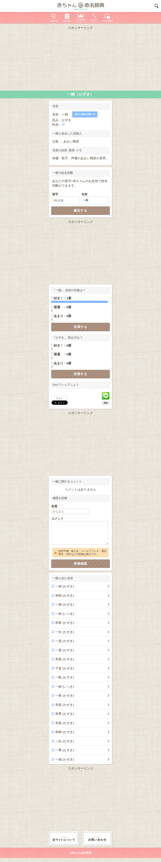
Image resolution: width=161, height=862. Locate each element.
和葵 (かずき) (64, 723)
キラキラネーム (94, 17)
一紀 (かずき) (64, 741)
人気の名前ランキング (80, 17)
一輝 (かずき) (64, 604)
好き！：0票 (62, 345)
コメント (57, 518)
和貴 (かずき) (64, 659)
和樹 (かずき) (64, 595)
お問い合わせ (97, 838)
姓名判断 (53, 17)
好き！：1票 (62, 298)
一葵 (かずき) (64, 641)
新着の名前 (107, 17)
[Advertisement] (80, 59)
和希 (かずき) (64, 622)
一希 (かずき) (64, 695)
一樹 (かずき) (64, 586)
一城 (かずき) (64, 759)
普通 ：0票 (62, 307)
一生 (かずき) (64, 632)
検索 (156, 6)
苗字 (55, 194)
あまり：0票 (62, 316)
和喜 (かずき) (64, 705)
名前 (84, 194)
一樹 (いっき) (64, 686)
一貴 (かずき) (64, 650)
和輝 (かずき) (64, 732)
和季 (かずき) (64, 714)
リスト (59, 398)
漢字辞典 (67, 17)
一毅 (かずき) (64, 677)
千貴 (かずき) (64, 668)
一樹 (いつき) (64, 613)
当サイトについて (64, 838)
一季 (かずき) (64, 750)
